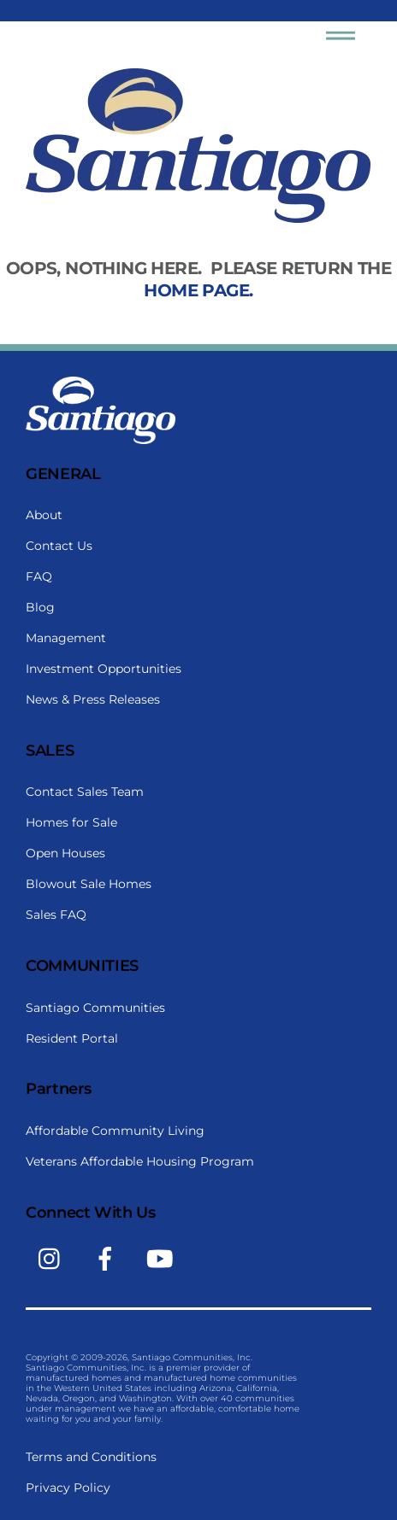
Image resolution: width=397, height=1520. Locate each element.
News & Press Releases (93, 699)
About (44, 515)
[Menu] (340, 39)
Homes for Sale (71, 822)
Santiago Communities (95, 1007)
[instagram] (53, 1258)
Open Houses (65, 853)
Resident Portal (72, 1038)
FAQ (39, 576)
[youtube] (163, 1258)
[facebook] (108, 1258)
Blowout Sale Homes (88, 884)
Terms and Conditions (91, 1456)
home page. (198, 290)
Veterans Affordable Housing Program (140, 1161)
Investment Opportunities (103, 668)
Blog (40, 607)
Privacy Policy (68, 1487)
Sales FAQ (56, 914)
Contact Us (59, 545)
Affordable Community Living (115, 1130)
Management (66, 638)
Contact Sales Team (85, 791)
